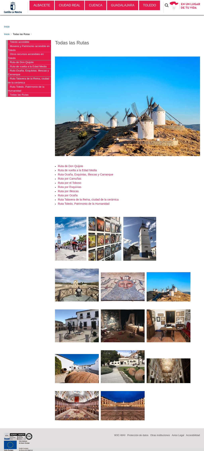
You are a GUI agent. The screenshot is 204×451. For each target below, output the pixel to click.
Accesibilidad (193, 435)
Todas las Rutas (21, 34)
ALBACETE (41, 5)
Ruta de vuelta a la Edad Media (28, 66)
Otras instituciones (160, 435)
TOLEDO (149, 5)
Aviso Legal (178, 435)
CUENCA (95, 5)
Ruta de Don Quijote (22, 62)
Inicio (7, 26)
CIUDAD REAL (69, 5)
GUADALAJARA (122, 5)
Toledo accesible (19, 41)
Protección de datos (137, 435)
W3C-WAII (119, 435)
